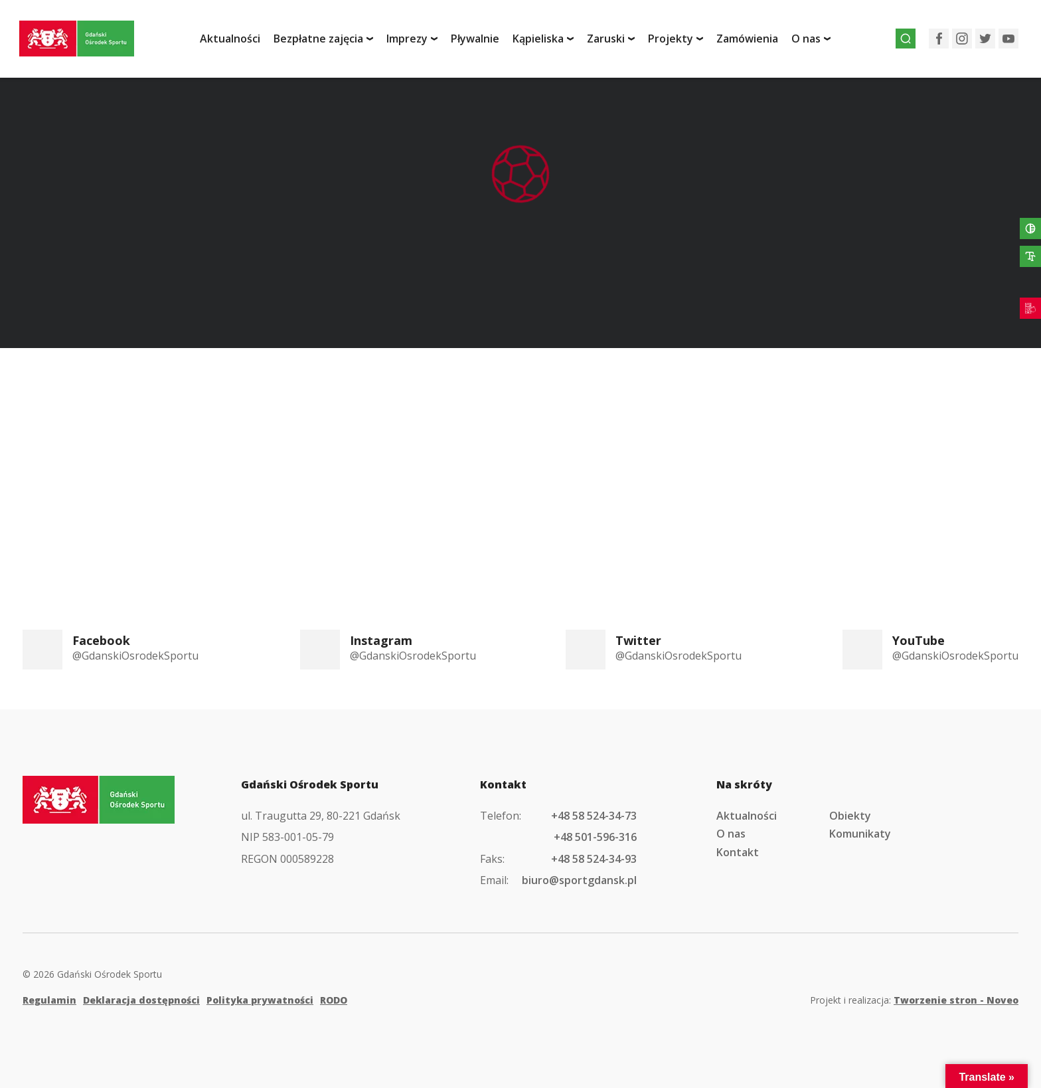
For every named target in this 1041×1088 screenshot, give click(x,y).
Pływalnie (483, 42)
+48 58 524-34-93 (594, 859)
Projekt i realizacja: (914, 1000)
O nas (814, 42)
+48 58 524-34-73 (594, 815)
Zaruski (614, 42)
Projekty (679, 42)
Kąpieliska (546, 42)
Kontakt (737, 852)
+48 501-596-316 (595, 837)
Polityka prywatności (259, 1000)
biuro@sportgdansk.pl (579, 880)
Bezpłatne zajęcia (327, 42)
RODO (333, 1000)
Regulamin (49, 1000)
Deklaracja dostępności (141, 1000)
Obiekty (850, 815)
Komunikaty (860, 833)
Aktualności (238, 42)
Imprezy (415, 42)
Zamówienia (756, 42)
